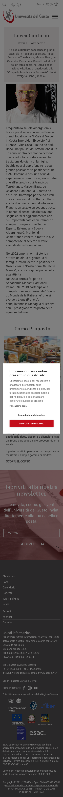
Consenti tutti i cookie (31, 424)
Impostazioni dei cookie (31, 415)
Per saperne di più (18, 406)
